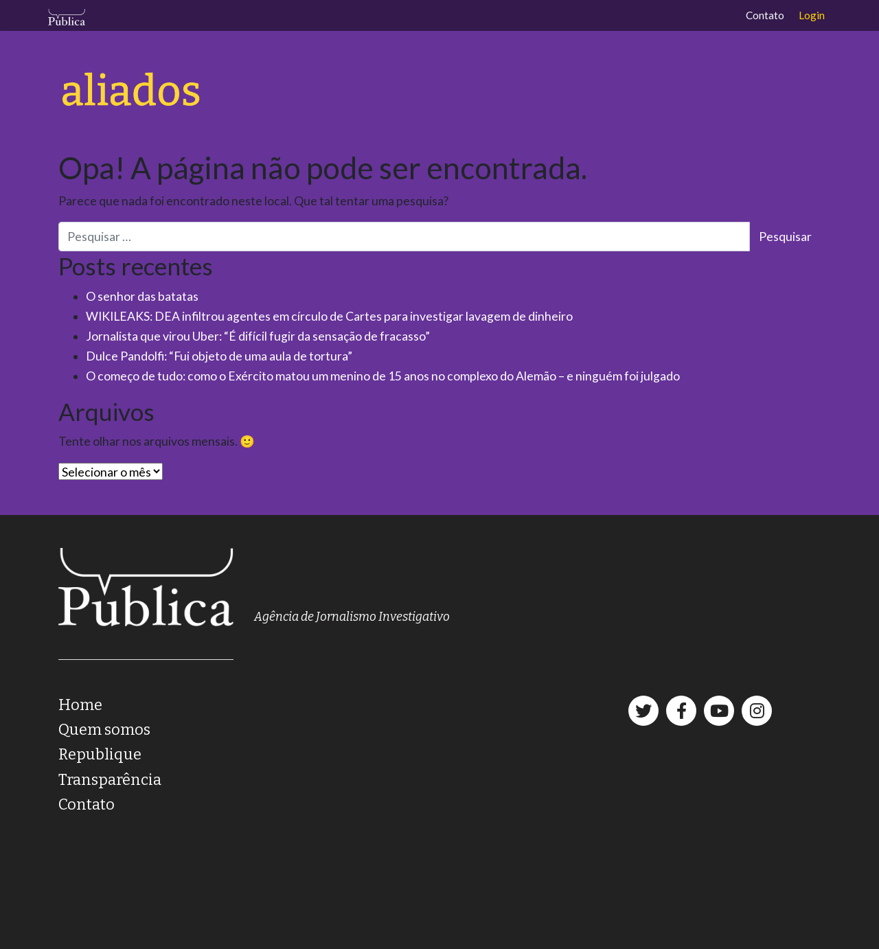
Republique (99, 754)
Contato (765, 15)
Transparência (109, 779)
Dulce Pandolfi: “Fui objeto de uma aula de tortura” (219, 356)
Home (80, 705)
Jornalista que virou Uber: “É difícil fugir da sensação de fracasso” (258, 336)
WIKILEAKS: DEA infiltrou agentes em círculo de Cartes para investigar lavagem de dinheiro (329, 316)
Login (812, 15)
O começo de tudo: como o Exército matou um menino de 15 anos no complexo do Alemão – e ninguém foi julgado (383, 376)
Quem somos (104, 729)
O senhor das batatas (142, 296)
